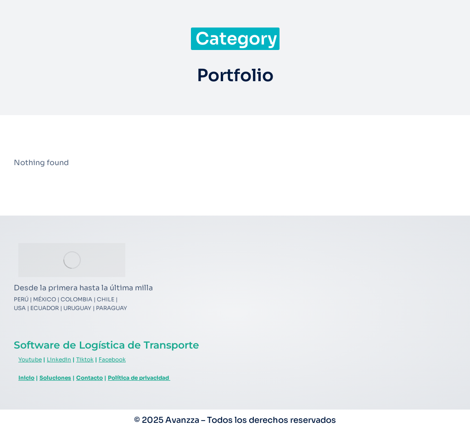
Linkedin (59, 359)
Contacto (89, 377)
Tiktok (85, 359)
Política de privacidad (139, 377)
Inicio (26, 377)
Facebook (112, 359)
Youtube (30, 359)
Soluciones (55, 377)
